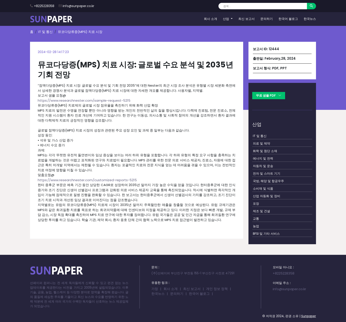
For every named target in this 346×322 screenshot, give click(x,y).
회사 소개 (210, 19)
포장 (256, 203)
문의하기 (266, 19)
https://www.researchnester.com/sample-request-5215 (84, 100)
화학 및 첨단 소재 (265, 151)
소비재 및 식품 (263, 188)
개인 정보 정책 (217, 288)
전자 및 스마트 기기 (266, 173)
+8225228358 (44, 6)
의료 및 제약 (261, 143)
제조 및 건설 (261, 211)
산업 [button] (226, 19)
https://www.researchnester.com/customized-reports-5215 (87, 180)
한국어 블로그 (288, 19)
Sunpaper (308, 316)
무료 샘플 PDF (268, 95)
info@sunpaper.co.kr (78, 6)
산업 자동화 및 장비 (266, 196)
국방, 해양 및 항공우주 (268, 181)
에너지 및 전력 (263, 158)
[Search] (262, 6)
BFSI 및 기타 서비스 (266, 233)
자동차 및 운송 (263, 166)
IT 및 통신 (45, 31)
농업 (256, 226)
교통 (256, 218)
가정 (154, 288)
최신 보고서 (246, 19)
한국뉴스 (310, 19)
